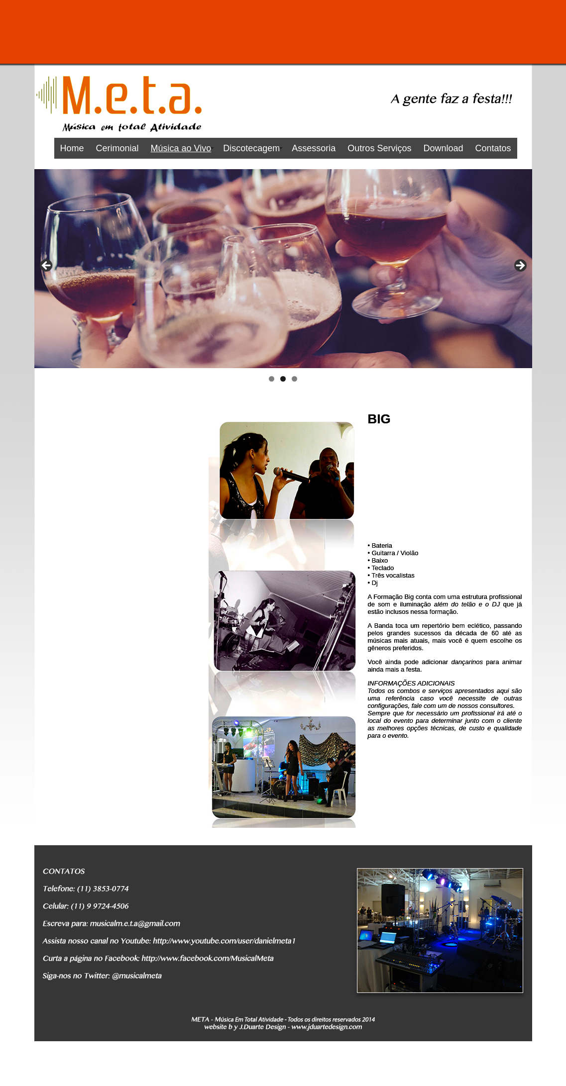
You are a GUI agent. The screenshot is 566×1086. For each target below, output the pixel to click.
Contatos (493, 148)
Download (443, 148)
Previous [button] (46, 266)
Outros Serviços (379, 148)
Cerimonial (117, 148)
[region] (283, 268)
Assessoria (314, 148)
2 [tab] (283, 379)
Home (72, 148)
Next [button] (519, 266)
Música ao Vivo (181, 148)
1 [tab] (271, 379)
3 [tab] (294, 379)
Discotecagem (251, 148)
